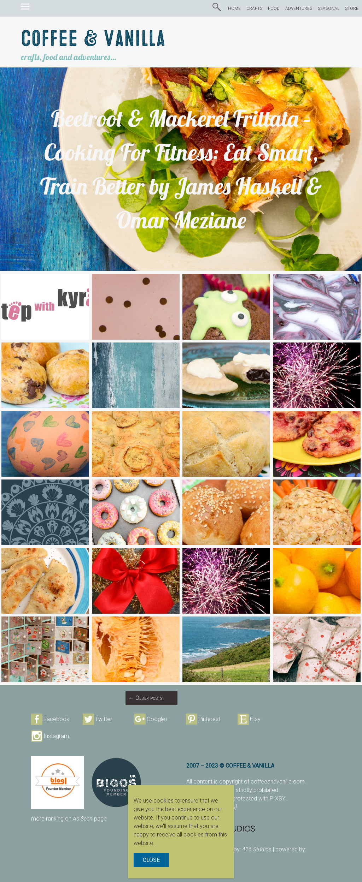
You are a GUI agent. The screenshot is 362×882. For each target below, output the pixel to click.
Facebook (56, 719)
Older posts (145, 698)
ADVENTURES (298, 8)
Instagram (56, 736)
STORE (351, 8)
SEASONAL (328, 8)
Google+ (157, 719)
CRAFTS (254, 8)
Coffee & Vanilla (93, 39)
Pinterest (209, 719)
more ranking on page (69, 818)
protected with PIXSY (259, 798)
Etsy (255, 719)
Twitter (103, 719)
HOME (234, 8)
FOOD (274, 8)
